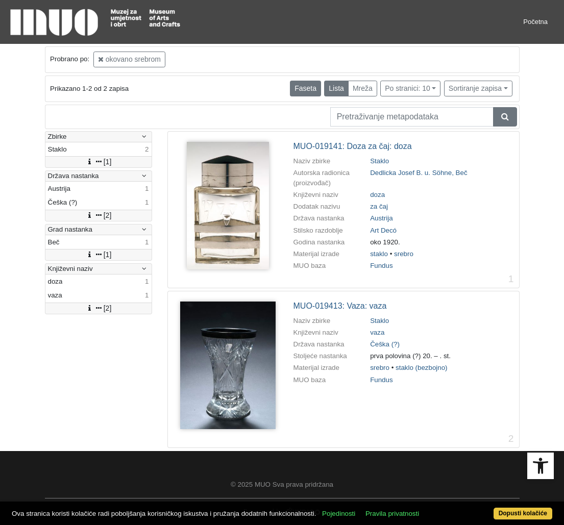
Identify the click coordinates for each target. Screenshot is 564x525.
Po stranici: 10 (407, 88)
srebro (403, 254)
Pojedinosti (338, 513)
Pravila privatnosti (392, 513)
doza (377, 194)
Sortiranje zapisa (475, 88)
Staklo (379, 161)
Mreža (363, 88)
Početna (535, 22)
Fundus (381, 265)
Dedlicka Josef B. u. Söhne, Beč (418, 173)
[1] (98, 162)
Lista (336, 88)
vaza (377, 332)
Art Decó (383, 230)
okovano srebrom (129, 59)
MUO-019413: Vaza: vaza (340, 306)
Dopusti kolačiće (523, 513)
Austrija (381, 218)
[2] (98, 215)
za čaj (379, 206)
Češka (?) (385, 344)
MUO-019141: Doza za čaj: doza (352, 146)
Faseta (305, 88)
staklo (379, 254)
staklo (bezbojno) (422, 367)
